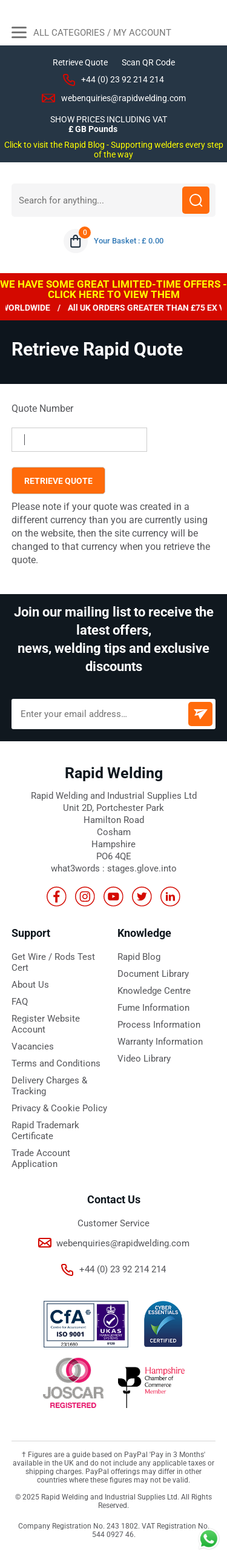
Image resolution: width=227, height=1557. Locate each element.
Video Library (144, 1058)
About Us (30, 984)
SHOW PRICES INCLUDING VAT (108, 119)
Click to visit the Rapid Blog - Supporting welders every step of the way (113, 149)
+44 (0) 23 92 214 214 (122, 79)
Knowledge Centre (154, 990)
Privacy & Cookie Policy (59, 1108)
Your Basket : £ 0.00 (128, 240)
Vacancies (33, 1046)
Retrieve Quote (80, 62)
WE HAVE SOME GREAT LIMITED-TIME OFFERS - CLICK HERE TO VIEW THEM (113, 289)
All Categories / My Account (91, 34)
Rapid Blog (138, 956)
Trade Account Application (41, 1158)
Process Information (158, 1024)
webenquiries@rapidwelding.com (123, 98)
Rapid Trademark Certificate (45, 1131)
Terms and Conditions (56, 1063)
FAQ (20, 1001)
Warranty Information (160, 1041)
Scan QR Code (148, 62)
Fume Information (153, 1007)
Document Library (153, 973)
